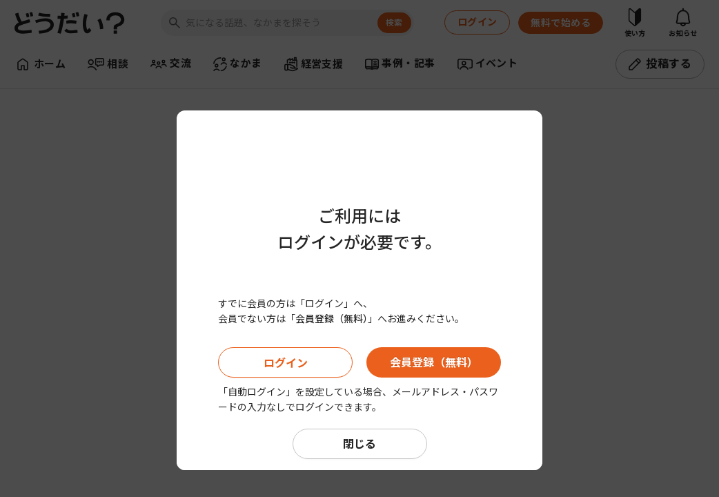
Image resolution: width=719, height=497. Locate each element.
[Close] (528, 86)
